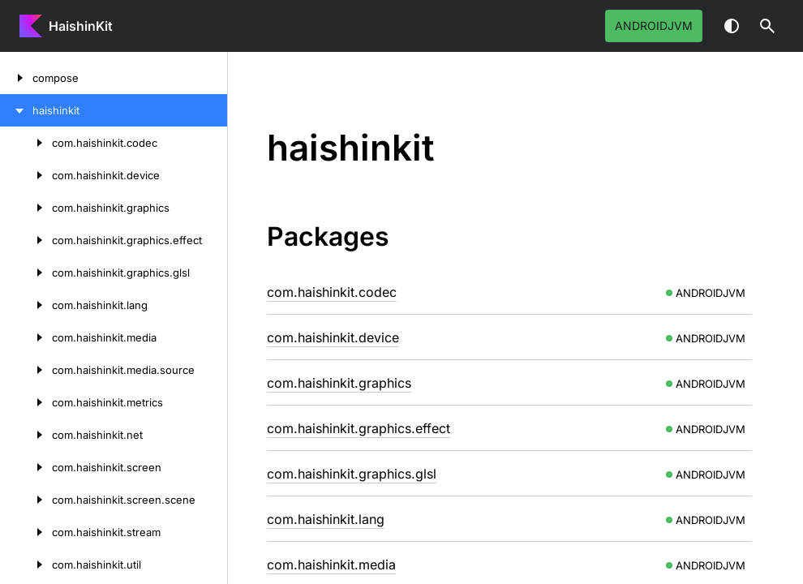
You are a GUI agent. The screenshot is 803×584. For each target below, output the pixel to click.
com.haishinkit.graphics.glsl (351, 474)
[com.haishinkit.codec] (26, 143)
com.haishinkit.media (331, 564)
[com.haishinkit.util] (26, 564)
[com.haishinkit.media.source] (26, 370)
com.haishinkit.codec (332, 292)
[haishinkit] (16, 110)
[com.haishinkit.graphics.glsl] (26, 272)
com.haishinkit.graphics (339, 383)
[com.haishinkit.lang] (26, 305)
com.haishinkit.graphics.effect (358, 428)
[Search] (767, 26)
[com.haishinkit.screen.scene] (26, 499)
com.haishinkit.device (333, 337)
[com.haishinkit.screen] (26, 467)
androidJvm (654, 25)
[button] (767, 26)
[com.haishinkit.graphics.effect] (26, 240)
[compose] (16, 78)
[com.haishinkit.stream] (26, 532)
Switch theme (731, 26)
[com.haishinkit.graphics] (26, 207)
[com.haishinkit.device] (26, 175)
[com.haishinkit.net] (26, 435)
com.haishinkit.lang (325, 519)
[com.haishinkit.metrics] (26, 402)
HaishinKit (81, 26)
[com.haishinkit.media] (26, 337)
